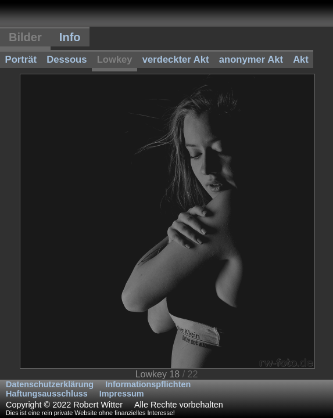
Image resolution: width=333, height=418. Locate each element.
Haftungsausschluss (47, 393)
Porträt (21, 59)
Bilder (25, 37)
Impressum (121, 393)
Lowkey (115, 59)
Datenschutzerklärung (50, 384)
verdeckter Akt (175, 59)
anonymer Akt (251, 59)
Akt (301, 59)
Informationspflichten (148, 384)
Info (70, 37)
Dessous (66, 59)
